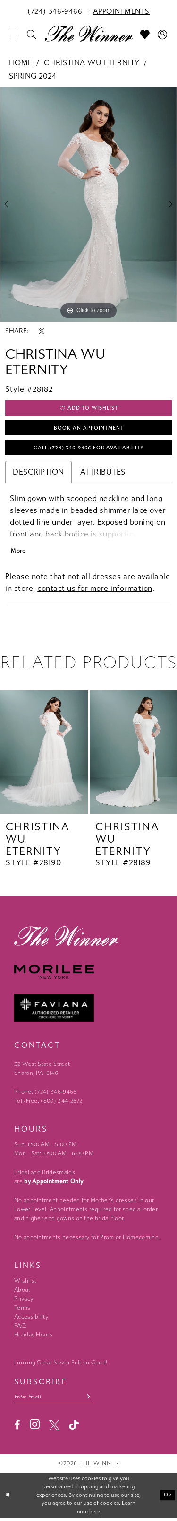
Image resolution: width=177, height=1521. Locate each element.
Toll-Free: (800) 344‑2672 (48, 1103)
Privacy (23, 1301)
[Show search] (32, 34)
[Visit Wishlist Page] (145, 34)
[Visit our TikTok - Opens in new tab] (74, 1428)
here (94, 1515)
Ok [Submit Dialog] (168, 1498)
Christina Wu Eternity (92, 62)
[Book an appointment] (121, 11)
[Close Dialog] (8, 1498)
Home (20, 62)
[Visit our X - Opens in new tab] (54, 1428)
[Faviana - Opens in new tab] (88, 1011)
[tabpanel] (88, 204)
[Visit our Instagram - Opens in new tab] (35, 1427)
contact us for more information (94, 590)
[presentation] (44, 755)
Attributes (103, 473)
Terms (22, 1310)
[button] (14, 34)
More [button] (18, 552)
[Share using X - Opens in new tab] (41, 331)
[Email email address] (55, 1400)
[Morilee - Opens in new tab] (88, 974)
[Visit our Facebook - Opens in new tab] (17, 1428)
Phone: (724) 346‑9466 (45, 1094)
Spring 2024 (33, 75)
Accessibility (31, 1319)
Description (38, 473)
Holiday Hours (33, 1337)
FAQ (20, 1328)
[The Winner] (88, 33)
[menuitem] (55, 11)
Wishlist (25, 1283)
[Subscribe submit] (91, 1400)
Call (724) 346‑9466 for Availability (89, 450)
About (22, 1292)
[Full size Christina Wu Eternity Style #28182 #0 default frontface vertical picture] (88, 204)
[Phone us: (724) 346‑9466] (55, 11)
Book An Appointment (88, 429)
